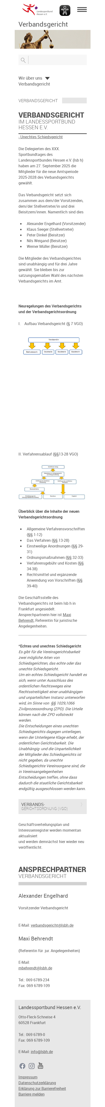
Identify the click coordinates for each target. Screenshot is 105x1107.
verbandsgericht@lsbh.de (52, 925)
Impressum (27, 1077)
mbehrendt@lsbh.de (35, 968)
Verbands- (33, 804)
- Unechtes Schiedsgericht (40, 136)
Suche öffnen (23, 60)
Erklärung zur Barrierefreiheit (42, 1088)
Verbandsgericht (34, 84)
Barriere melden (31, 1094)
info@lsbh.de (42, 1051)
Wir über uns (30, 78)
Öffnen (47, 78)
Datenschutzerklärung (37, 1082)
